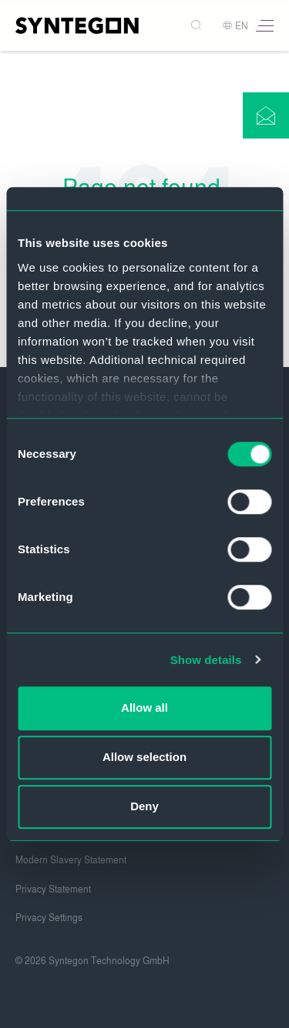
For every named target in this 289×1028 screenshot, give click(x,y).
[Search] (198, 26)
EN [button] (235, 26)
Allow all (144, 707)
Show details (206, 659)
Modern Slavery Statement (70, 860)
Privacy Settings (48, 918)
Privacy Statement (53, 889)
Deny (144, 806)
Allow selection (144, 756)
